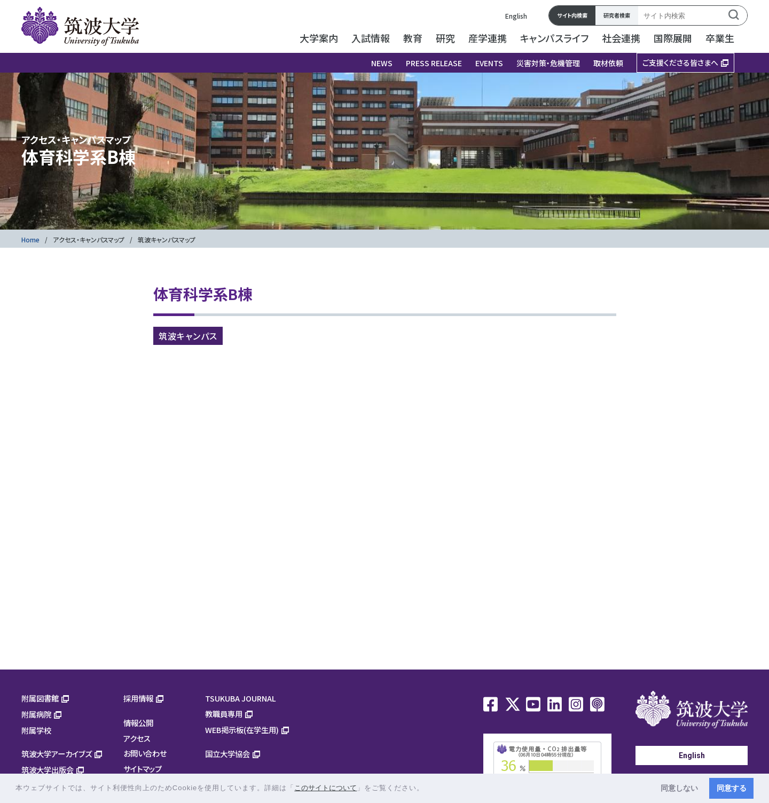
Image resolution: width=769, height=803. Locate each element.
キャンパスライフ (554, 38)
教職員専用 (223, 713)
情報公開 (138, 722)
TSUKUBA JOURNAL (240, 698)
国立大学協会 (227, 753)
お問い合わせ (145, 753)
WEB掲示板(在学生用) (242, 729)
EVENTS (489, 63)
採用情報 (138, 698)
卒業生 (719, 38)
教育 (412, 38)
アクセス (137, 738)
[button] (428, 789)
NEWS (382, 63)
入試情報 (370, 38)
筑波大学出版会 (47, 769)
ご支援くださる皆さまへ (680, 62)
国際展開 (673, 38)
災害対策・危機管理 (548, 63)
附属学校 (36, 730)
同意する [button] (732, 788)
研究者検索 (616, 15)
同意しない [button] (679, 788)
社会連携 (621, 38)
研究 (445, 38)
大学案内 (319, 38)
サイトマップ (142, 768)
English (516, 15)
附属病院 (36, 714)
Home (30, 239)
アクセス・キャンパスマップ (88, 239)
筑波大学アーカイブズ (56, 753)
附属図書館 (40, 698)
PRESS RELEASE (434, 63)
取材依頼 (608, 63)
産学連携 (487, 38)
